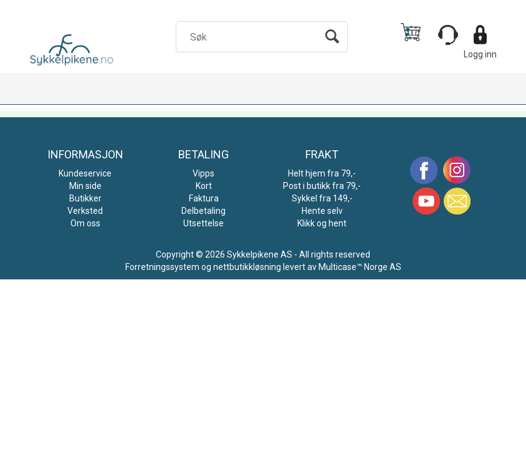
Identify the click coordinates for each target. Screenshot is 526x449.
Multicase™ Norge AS (359, 267)
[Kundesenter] (448, 35)
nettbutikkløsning (247, 267)
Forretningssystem (162, 267)
